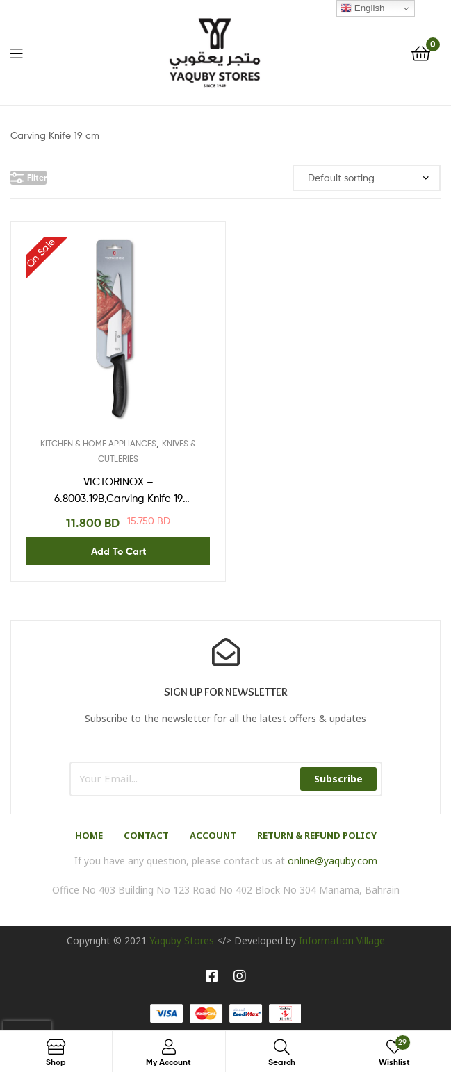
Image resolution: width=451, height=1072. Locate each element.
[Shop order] (367, 178)
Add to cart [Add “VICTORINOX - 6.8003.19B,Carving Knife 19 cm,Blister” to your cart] (118, 551)
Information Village (342, 940)
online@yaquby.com (332, 860)
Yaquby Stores (181, 940)
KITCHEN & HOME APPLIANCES (98, 443)
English (362, 8)
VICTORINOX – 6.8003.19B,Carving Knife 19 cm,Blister (118, 492)
